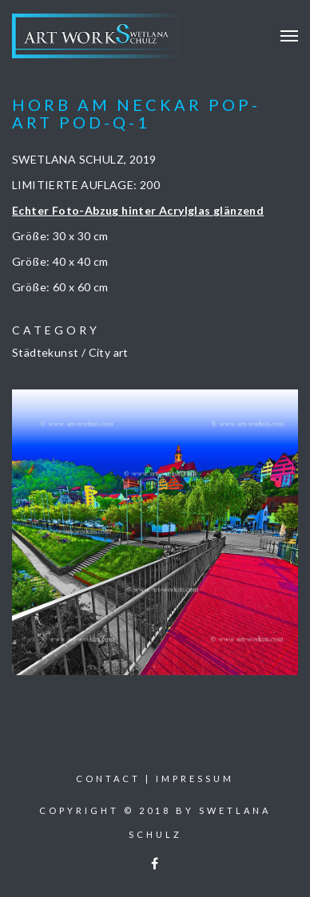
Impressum (195, 778)
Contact (108, 778)
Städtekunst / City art (70, 352)
